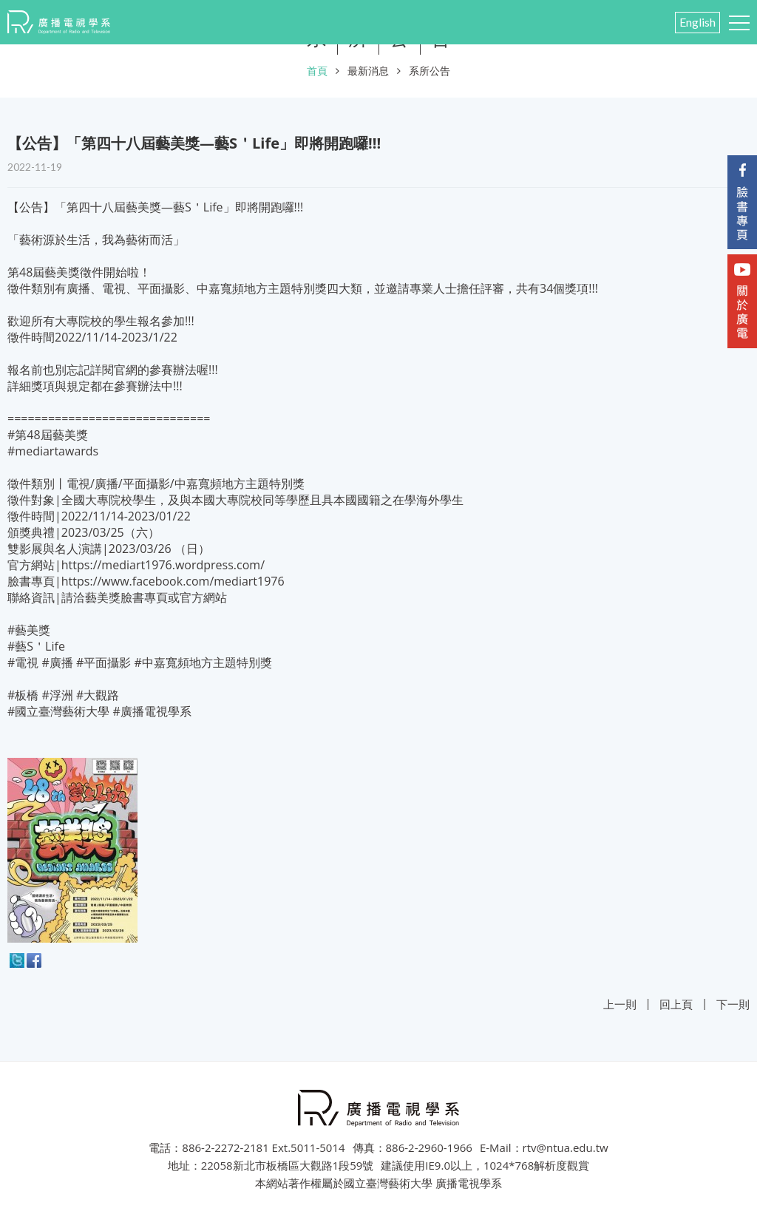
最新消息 (368, 71)
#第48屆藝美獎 (47, 435)
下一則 (733, 1004)
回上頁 (676, 1004)
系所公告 (429, 71)
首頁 (317, 71)
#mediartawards (52, 451)
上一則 (620, 1004)
